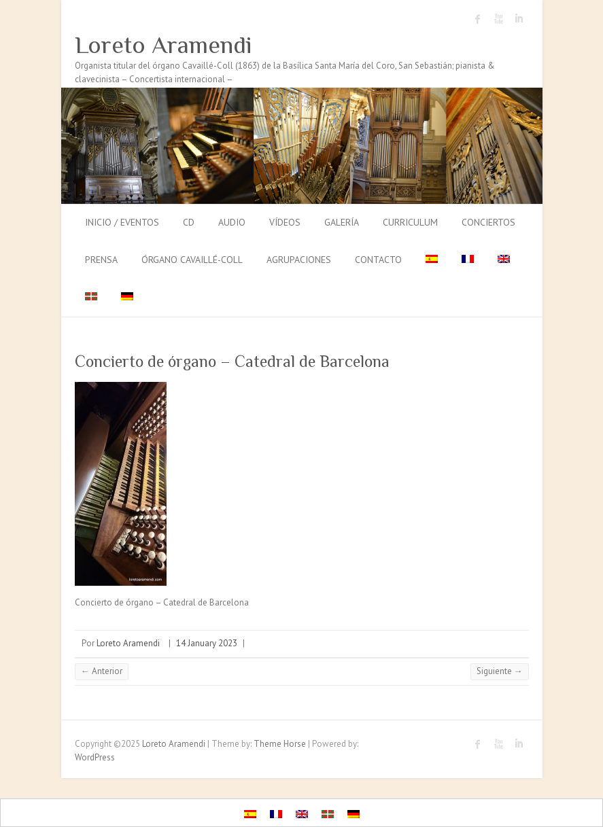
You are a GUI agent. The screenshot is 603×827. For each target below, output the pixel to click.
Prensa (101, 259)
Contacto (378, 259)
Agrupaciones (298, 259)
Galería (341, 222)
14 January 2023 (206, 643)
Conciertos (488, 222)
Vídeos (284, 222)
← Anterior (101, 671)
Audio (231, 222)
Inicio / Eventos (122, 222)
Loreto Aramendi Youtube (498, 19)
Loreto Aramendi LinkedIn (519, 19)
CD (188, 222)
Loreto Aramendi (163, 44)
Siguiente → (500, 671)
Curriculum (410, 222)
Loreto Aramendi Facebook (478, 19)
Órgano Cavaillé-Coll (192, 259)
